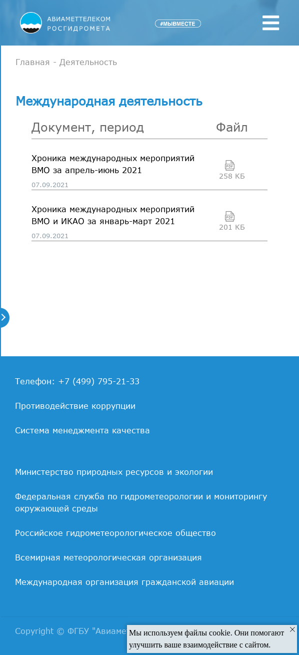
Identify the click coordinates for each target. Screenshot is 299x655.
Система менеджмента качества (82, 430)
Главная (33, 62)
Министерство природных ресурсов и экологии (114, 471)
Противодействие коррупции (75, 405)
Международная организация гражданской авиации (124, 581)
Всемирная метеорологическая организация (108, 557)
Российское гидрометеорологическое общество (115, 532)
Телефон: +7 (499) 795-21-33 (77, 381)
